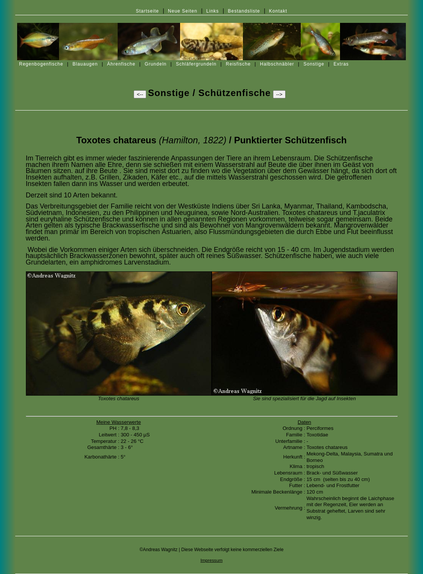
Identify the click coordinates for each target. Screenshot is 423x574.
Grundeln (155, 64)
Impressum (211, 560)
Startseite (147, 11)
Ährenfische (121, 64)
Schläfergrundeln (196, 64)
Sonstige (313, 64)
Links (212, 11)
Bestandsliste (244, 11)
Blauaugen (85, 64)
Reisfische (238, 64)
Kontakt (278, 11)
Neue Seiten (182, 11)
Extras (341, 64)
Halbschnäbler (277, 64)
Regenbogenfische (41, 64)
